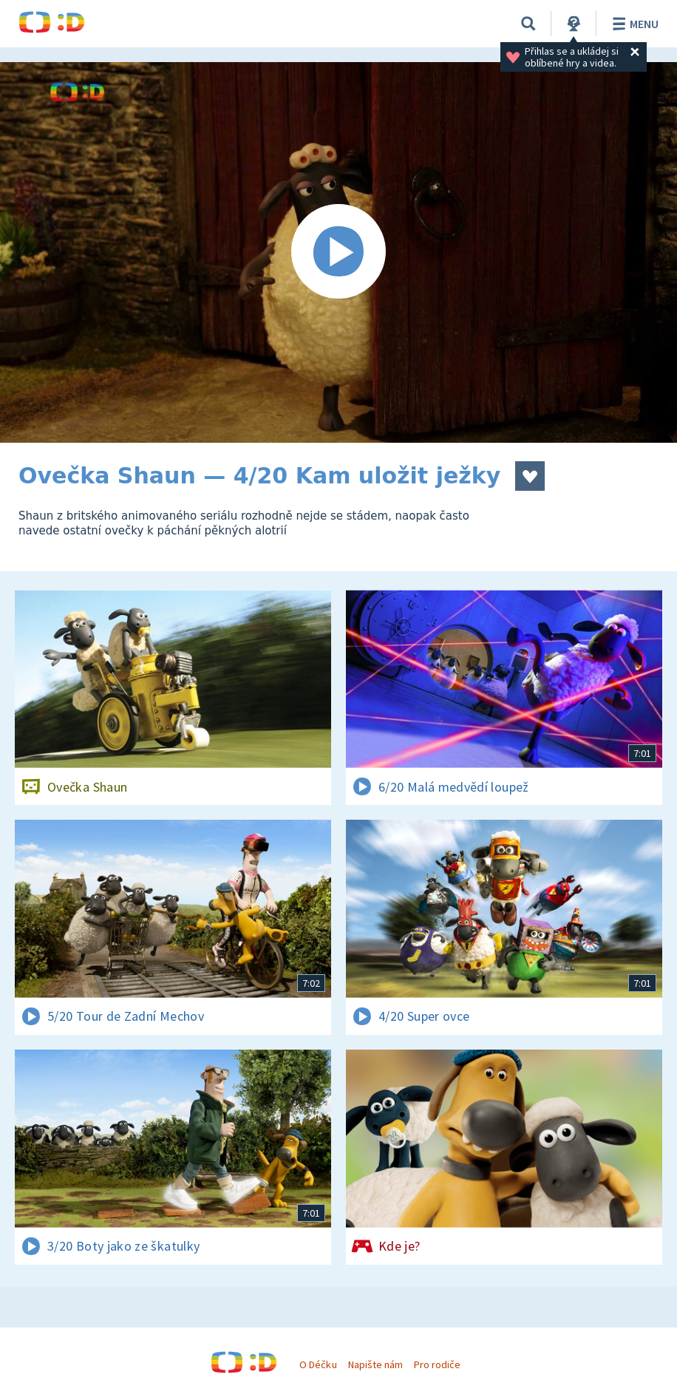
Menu (633, 24)
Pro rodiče (437, 1364)
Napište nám (375, 1364)
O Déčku (317, 1364)
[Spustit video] (338, 252)
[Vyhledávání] (528, 23)
